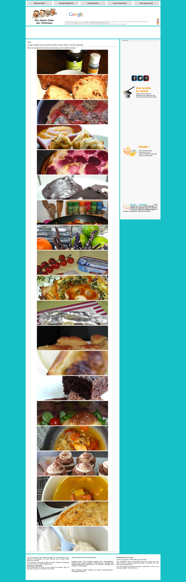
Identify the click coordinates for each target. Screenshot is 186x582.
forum (51, 557)
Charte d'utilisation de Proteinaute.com (84, 557)
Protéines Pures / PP (78, 561)
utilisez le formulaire (62, 562)
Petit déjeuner (99, 563)
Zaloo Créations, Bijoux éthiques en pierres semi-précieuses (92, 570)
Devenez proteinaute (138, 204)
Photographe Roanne (78, 571)
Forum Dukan (83, 566)
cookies (103, 24)
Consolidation (108, 561)
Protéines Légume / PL (94, 561)
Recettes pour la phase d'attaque (82, 563)
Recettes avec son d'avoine (95, 564)
